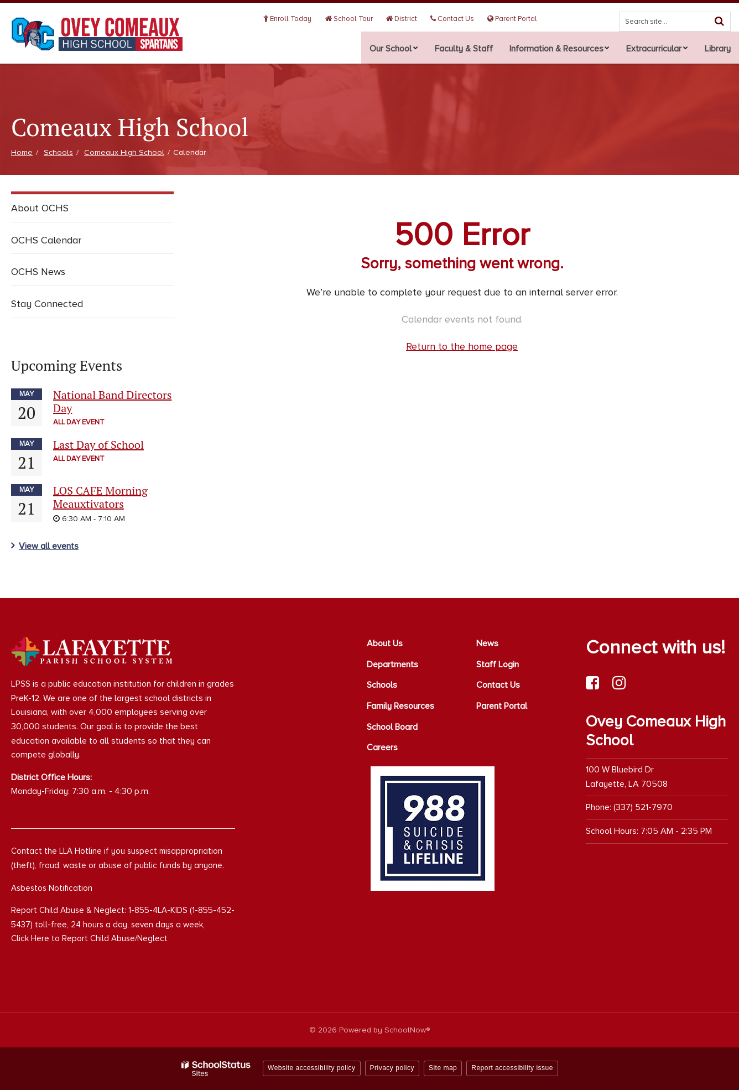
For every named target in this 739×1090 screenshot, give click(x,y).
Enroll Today (301, 18)
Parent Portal (514, 18)
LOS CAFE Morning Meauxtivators (100, 497)
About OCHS (40, 208)
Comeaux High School (124, 152)
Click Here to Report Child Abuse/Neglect (89, 938)
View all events (49, 546)
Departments (392, 664)
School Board (392, 727)
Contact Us (457, 18)
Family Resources (400, 706)
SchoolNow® (407, 1030)
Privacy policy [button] (392, 1068)
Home (22, 152)
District (409, 18)
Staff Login (497, 664)
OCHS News (38, 272)
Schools (58, 152)
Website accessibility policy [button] (312, 1068)
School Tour (359, 18)
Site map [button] (443, 1068)
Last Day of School (98, 444)
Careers (382, 747)
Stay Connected (47, 304)
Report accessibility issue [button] (512, 1068)
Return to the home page (462, 346)
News (487, 643)
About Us (385, 643)
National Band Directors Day (112, 401)
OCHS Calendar (46, 240)
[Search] (719, 21)
